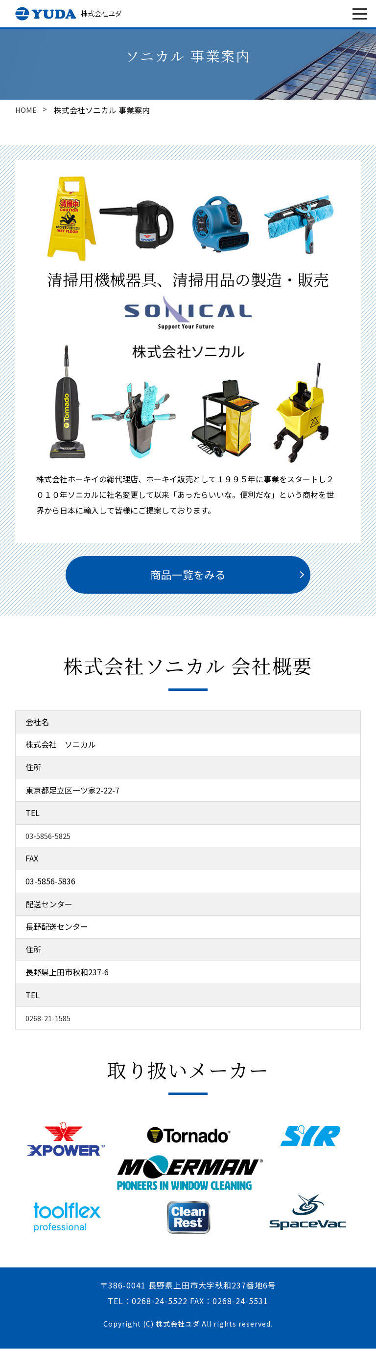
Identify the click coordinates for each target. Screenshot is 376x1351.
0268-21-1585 (50, 1020)
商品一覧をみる (188, 575)
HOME (26, 110)
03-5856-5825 (50, 838)
